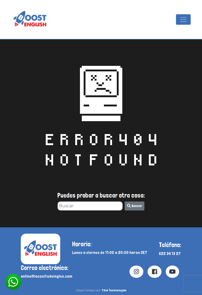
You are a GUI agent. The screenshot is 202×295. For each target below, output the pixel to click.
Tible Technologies (114, 290)
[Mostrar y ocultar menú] (183, 19)
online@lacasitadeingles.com (46, 276)
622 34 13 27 (170, 253)
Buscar (134, 206)
